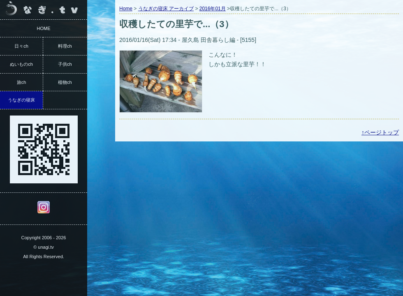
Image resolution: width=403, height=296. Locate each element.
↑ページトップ (380, 132)
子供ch (65, 64)
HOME (44, 28)
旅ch (21, 82)
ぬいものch (21, 64)
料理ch (65, 46)
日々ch (21, 46)
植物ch (65, 82)
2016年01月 (212, 9)
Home (125, 9)
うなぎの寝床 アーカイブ (166, 9)
